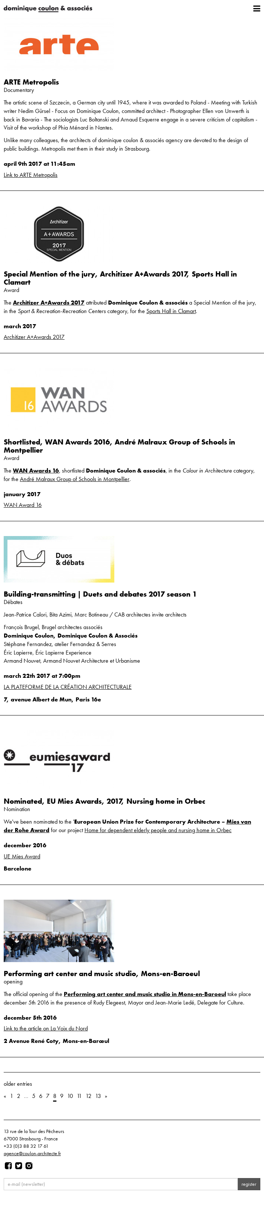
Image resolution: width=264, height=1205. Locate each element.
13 (98, 1096)
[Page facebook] (8, 1166)
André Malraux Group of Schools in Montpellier (74, 479)
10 (70, 1096)
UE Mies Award (22, 856)
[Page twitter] (18, 1166)
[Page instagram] (29, 1166)
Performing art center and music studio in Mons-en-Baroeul (145, 994)
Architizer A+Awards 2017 (48, 302)
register (249, 1184)
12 (88, 1096)
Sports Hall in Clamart (171, 311)
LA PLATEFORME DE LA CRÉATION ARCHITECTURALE (68, 687)
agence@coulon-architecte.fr (32, 1153)
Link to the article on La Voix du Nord (46, 1028)
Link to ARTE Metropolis (31, 175)
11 (79, 1096)
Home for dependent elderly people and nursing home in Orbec (158, 830)
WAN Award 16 (23, 505)
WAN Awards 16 (36, 470)
